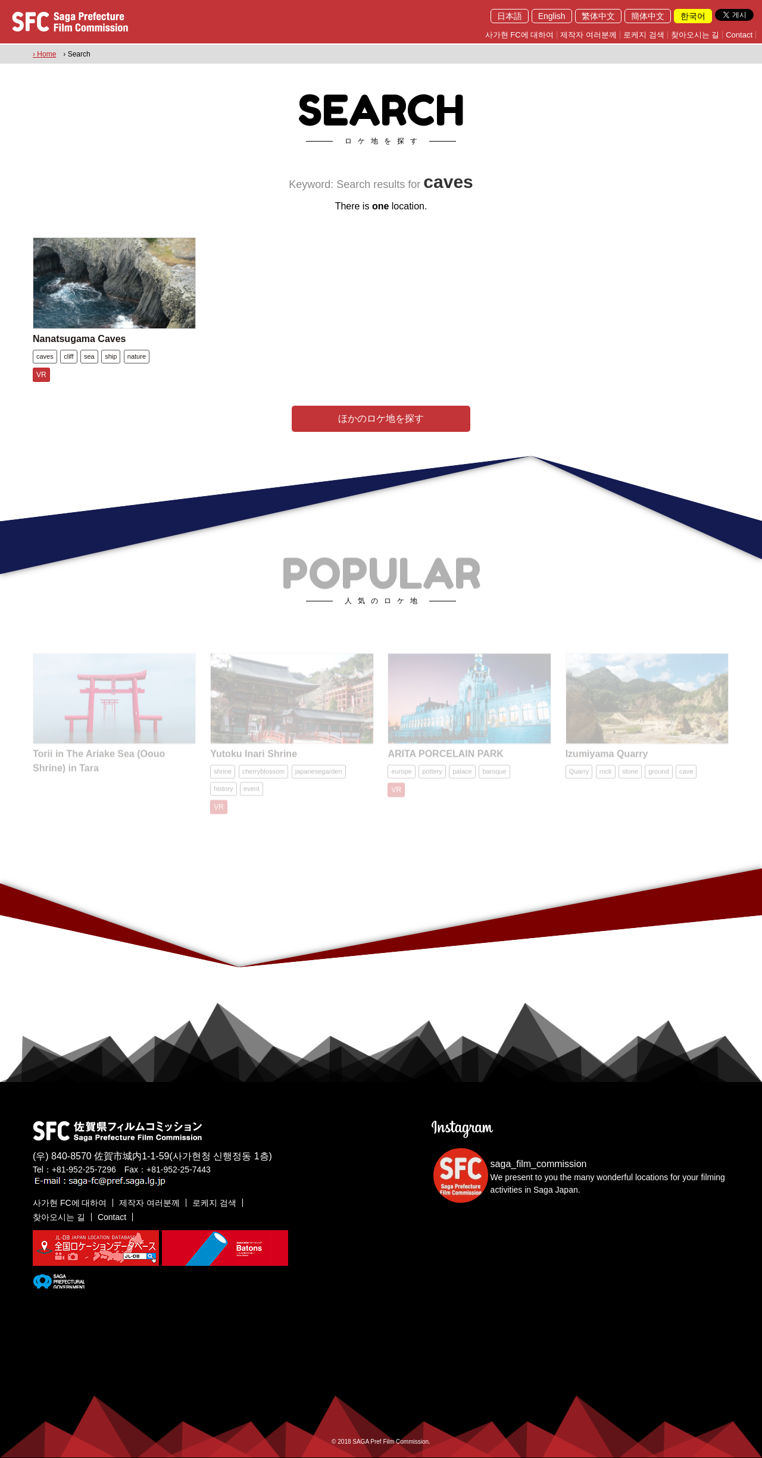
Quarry (579, 776)
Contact (739, 35)
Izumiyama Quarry (607, 759)
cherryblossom (263, 776)
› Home (44, 54)
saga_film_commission (539, 1164)
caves (45, 356)
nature (136, 356)
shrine (223, 776)
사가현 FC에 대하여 (519, 35)
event (251, 793)
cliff (68, 356)
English (552, 16)
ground (658, 776)
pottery (432, 776)
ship (111, 356)
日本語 (509, 16)
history (223, 793)
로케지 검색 (643, 35)
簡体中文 (647, 16)
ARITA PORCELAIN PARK (445, 759)
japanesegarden (318, 776)
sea (89, 356)
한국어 (692, 16)
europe (401, 776)
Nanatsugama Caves (79, 339)
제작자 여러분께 (588, 35)
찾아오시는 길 (695, 35)
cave (686, 776)
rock (605, 776)
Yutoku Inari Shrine (253, 759)
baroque (494, 776)
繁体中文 (598, 16)
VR (41, 375)
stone (630, 776)
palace (461, 776)
